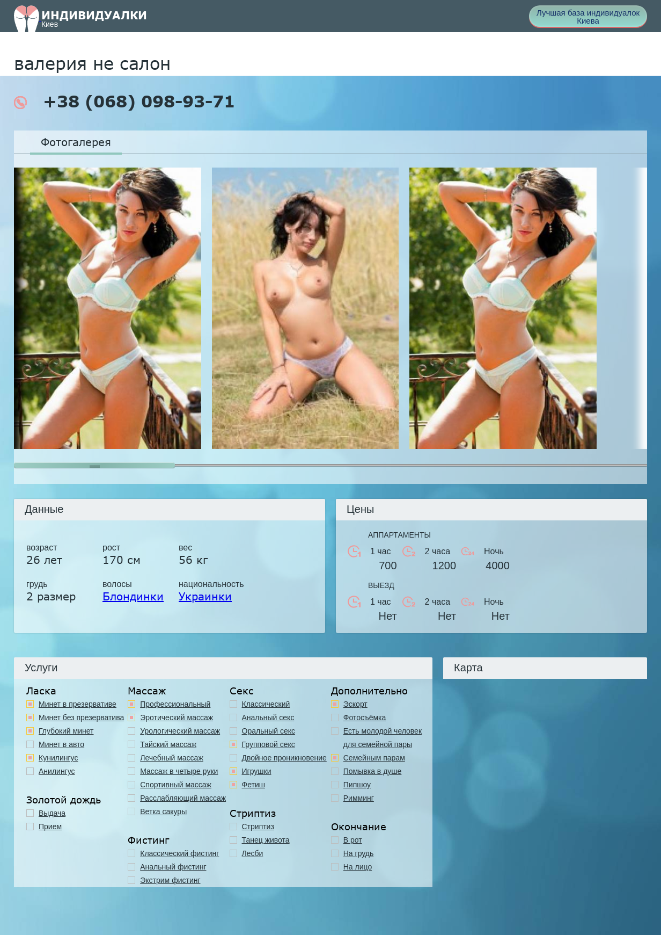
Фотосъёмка (364, 717)
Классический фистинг (179, 853)
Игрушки (256, 771)
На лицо (357, 866)
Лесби (252, 853)
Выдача (52, 813)
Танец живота (266, 840)
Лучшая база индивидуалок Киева (588, 16)
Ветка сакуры (163, 811)
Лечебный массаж (171, 757)
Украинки (205, 596)
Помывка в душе (372, 771)
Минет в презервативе (77, 704)
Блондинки (133, 596)
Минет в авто (61, 744)
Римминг (358, 798)
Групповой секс (268, 744)
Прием (50, 826)
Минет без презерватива (81, 717)
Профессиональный (175, 704)
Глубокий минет (66, 731)
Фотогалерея (76, 141)
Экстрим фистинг (170, 880)
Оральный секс (269, 731)
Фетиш (253, 784)
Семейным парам (374, 757)
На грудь (358, 853)
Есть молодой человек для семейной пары (382, 738)
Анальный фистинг (173, 866)
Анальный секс (268, 717)
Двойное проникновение (284, 757)
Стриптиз (258, 826)
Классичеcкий (266, 704)
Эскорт (355, 704)
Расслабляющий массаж (183, 798)
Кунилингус (58, 757)
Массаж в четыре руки (179, 771)
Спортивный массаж (175, 784)
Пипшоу (357, 784)
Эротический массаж (176, 717)
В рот (352, 840)
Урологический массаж (180, 731)
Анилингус (57, 771)
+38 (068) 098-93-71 (124, 101)
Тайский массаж (168, 744)
